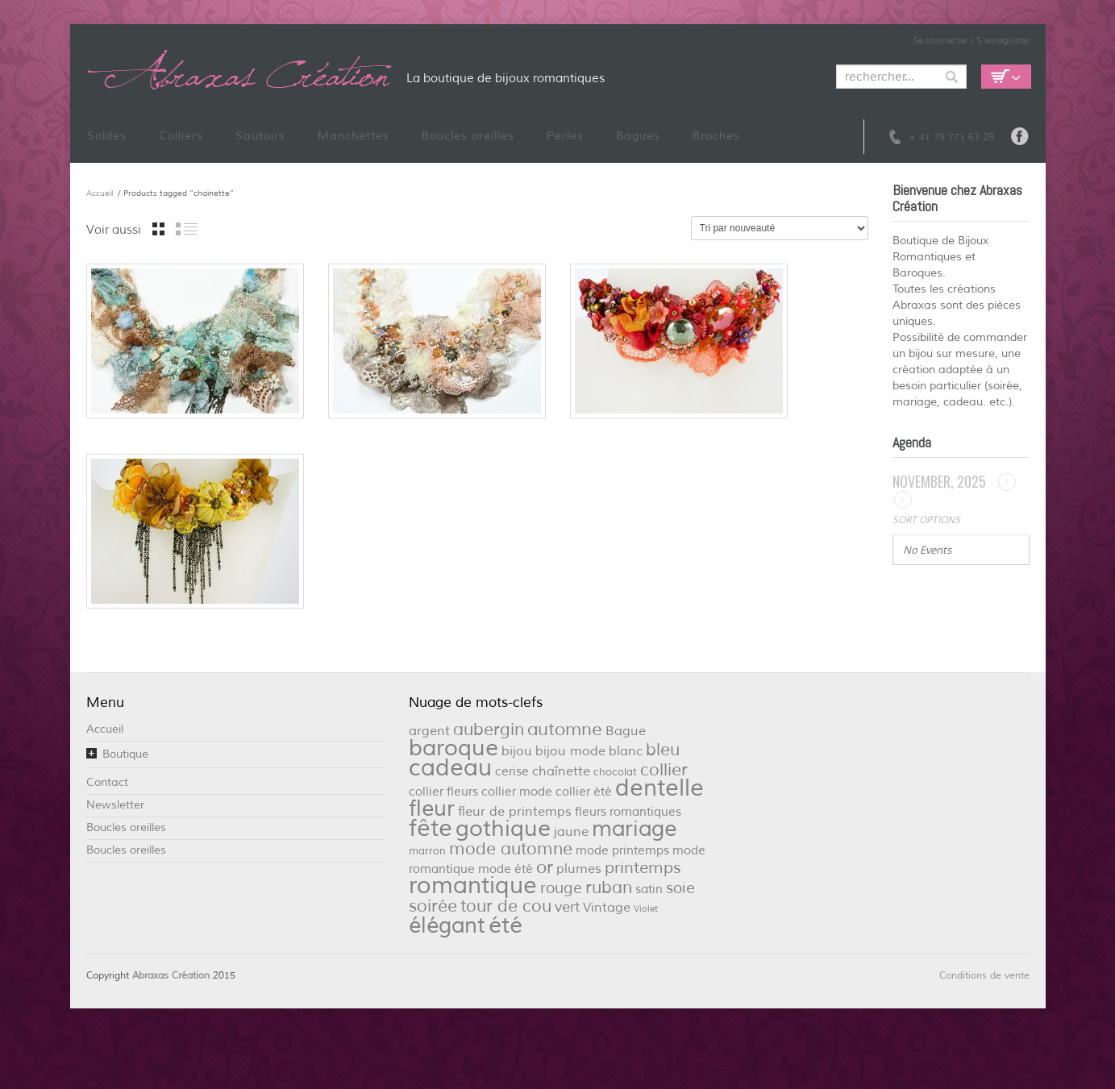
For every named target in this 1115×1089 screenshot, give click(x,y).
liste (187, 228)
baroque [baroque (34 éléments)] (453, 748)
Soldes (107, 136)
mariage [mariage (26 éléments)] (634, 828)
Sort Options (926, 519)
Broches (716, 136)
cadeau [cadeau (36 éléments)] (450, 768)
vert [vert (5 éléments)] (567, 907)
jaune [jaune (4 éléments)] (571, 831)
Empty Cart (1006, 76)
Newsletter (115, 805)
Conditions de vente (984, 976)
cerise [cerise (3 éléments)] (512, 771)
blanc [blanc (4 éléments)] (626, 750)
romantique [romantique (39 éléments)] (473, 885)
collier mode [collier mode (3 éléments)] (516, 792)
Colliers (181, 136)
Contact (107, 782)
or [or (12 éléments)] (544, 867)
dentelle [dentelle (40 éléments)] (659, 788)
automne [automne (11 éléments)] (564, 729)
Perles (565, 136)
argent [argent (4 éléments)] (429, 730)
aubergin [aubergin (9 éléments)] (488, 729)
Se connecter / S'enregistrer (971, 40)
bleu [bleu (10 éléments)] (663, 749)
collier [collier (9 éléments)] (664, 769)
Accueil (99, 193)
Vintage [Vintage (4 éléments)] (606, 907)
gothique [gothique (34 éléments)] (503, 828)
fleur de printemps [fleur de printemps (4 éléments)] (515, 811)
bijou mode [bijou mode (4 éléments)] (570, 750)
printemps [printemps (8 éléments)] (643, 868)
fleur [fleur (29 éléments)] (432, 808)
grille (158, 228)
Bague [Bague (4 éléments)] (625, 730)
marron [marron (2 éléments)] (427, 851)
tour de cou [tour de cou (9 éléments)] (505, 906)
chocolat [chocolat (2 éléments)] (615, 772)
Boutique (125, 754)
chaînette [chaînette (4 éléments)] (561, 771)
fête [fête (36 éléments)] (430, 828)
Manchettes (353, 136)
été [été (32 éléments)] (505, 925)
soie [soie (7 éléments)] (680, 888)
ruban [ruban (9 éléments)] (608, 887)
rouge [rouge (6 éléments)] (561, 888)
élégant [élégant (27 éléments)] (447, 925)
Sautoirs (260, 136)
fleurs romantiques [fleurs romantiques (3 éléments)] (628, 812)
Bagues (638, 136)
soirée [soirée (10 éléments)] (433, 906)
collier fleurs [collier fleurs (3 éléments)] (443, 792)
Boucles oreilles (468, 136)
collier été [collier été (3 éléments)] (583, 792)
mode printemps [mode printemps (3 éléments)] (622, 850)
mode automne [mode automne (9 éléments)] (510, 848)
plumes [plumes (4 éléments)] (578, 868)
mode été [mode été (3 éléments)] (505, 869)
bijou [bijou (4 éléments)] (516, 750)
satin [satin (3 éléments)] (649, 889)
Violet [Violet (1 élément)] (646, 909)
